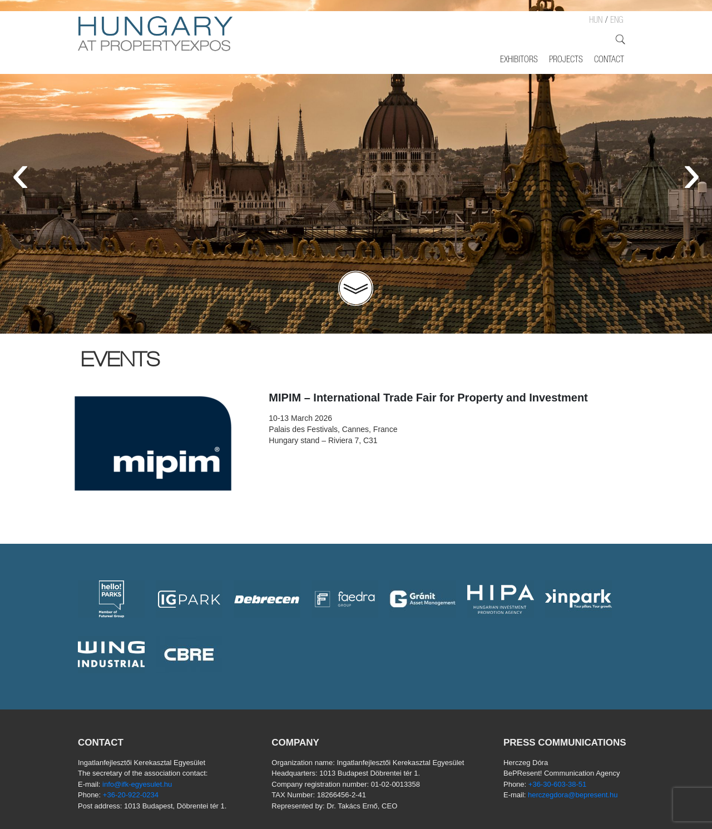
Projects (566, 60)
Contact (609, 60)
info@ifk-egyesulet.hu (137, 784)
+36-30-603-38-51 (557, 784)
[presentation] (20, 172)
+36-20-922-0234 (131, 795)
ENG (616, 21)
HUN (595, 21)
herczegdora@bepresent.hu (572, 795)
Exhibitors (519, 60)
